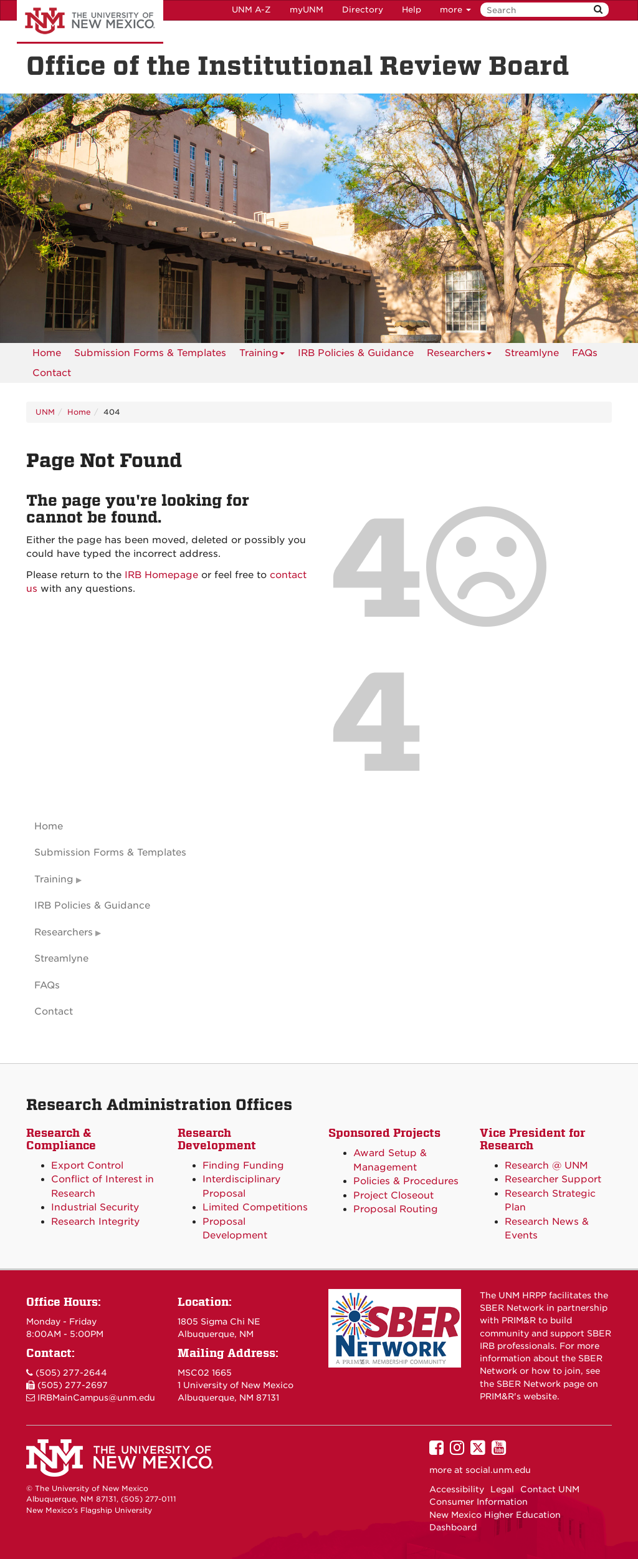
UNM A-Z (251, 9)
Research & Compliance (61, 1139)
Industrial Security (95, 1207)
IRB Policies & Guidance (356, 353)
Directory (362, 9)
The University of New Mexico (90, 22)
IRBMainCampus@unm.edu (96, 1397)
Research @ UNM (546, 1165)
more (455, 9)
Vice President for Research (532, 1139)
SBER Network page (540, 1384)
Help (411, 9)
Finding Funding (243, 1165)
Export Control (87, 1165)
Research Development (217, 1139)
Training (262, 355)
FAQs (585, 353)
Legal (502, 1489)
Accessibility (456, 1489)
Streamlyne (532, 353)
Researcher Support (553, 1179)
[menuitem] (46, 353)
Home (46, 353)
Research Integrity (95, 1221)
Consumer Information (478, 1502)
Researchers (459, 355)
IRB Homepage (161, 575)
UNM (45, 412)
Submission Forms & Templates (150, 353)
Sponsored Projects (384, 1132)
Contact (51, 373)
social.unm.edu (498, 1470)
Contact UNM (549, 1489)
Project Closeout (393, 1195)
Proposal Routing (395, 1209)
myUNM (306, 9)
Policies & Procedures (406, 1181)
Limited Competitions (255, 1207)
